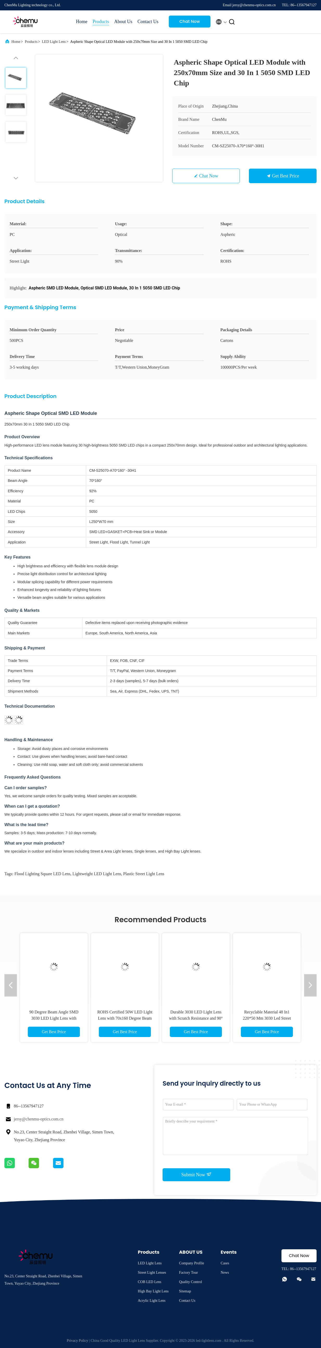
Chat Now (189, 21)
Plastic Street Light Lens (143, 874)
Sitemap (185, 1291)
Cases (225, 1263)
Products (101, 21)
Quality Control (190, 1282)
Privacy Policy (77, 1341)
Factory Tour (188, 1272)
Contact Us (148, 21)
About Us (123, 21)
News (225, 1272)
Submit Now (196, 1174)
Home (81, 21)
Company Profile (191, 1263)
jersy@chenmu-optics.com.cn (38, 1119)
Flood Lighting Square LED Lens (42, 874)
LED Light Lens (54, 42)
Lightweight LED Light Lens (97, 874)
